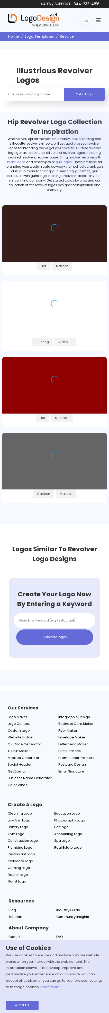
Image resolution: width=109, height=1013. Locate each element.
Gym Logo (16, 833)
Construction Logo (23, 840)
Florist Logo (17, 881)
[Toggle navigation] (98, 20)
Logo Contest (19, 723)
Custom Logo (19, 730)
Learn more (50, 987)
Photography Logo (69, 820)
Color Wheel (18, 785)
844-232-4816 (86, 3)
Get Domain (18, 771)
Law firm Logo (19, 820)
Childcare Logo (20, 861)
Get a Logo (84, 94)
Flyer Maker (67, 730)
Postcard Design (72, 764)
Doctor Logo (18, 874)
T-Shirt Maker (19, 750)
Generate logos (55, 637)
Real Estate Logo (68, 847)
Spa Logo (62, 840)
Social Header (20, 764)
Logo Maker (17, 717)
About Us (15, 936)
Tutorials (15, 916)
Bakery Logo (18, 827)
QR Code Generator (24, 744)
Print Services (69, 750)
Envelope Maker (71, 737)
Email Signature (71, 771)
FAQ (59, 936)
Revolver (67, 36)
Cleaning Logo (20, 813)
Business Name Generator (30, 778)
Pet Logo (61, 827)
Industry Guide (68, 910)
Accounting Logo (68, 833)
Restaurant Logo (21, 854)
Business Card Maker (76, 723)
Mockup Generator (23, 757)
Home (13, 36)
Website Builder (21, 737)
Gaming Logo (19, 867)
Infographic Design (74, 717)
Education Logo (67, 813)
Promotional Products (76, 757)
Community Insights (72, 916)
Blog (12, 910)
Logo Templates (39, 36)
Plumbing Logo (20, 847)
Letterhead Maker (73, 744)
